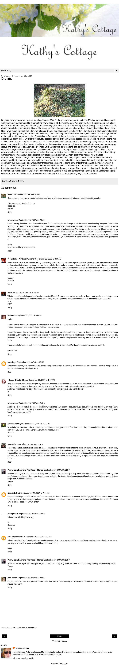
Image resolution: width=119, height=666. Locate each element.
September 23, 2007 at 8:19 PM (57, 560)
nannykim (11, 444)
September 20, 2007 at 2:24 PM (32, 403)
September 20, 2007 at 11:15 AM (30, 362)
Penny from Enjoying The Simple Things (25, 470)
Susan (10, 194)
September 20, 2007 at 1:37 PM (42, 380)
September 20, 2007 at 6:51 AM (32, 220)
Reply (9, 212)
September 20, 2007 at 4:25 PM (37, 424)
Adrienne (11, 316)
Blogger (64, 663)
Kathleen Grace (22, 649)
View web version (59, 641)
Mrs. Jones (12, 578)
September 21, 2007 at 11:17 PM (37, 537)
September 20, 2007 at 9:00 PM (30, 444)
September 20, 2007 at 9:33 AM (26, 292)
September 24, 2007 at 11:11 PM (31, 578)
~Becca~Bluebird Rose (17, 380)
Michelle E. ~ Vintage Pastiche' (20, 259)
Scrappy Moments (15, 537)
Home (59, 636)
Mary (9, 292)
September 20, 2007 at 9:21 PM (57, 470)
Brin (74, 125)
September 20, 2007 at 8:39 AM (48, 259)
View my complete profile (23, 658)
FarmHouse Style (15, 424)
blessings (11, 362)
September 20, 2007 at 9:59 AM (29, 316)
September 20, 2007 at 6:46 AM (27, 194)
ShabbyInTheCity (15, 493)
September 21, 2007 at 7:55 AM (36, 493)
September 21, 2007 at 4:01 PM (32, 514)
